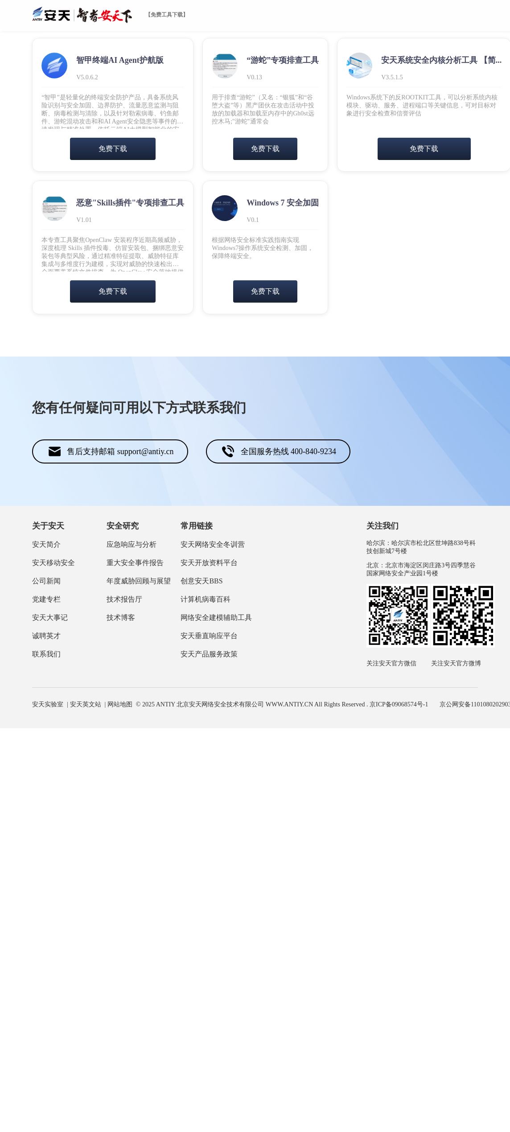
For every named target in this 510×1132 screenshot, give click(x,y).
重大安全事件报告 (135, 562)
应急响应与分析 (131, 544)
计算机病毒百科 (205, 599)
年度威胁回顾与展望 (139, 581)
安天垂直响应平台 (209, 636)
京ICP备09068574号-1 (399, 704)
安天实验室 (47, 704)
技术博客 (121, 617)
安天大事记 (50, 617)
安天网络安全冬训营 (213, 544)
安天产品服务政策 (209, 654)
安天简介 (46, 544)
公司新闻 (46, 581)
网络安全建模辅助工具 (216, 617)
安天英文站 (85, 704)
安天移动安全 (53, 562)
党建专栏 (46, 599)
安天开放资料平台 (209, 562)
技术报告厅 (124, 599)
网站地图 (119, 704)
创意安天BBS (201, 581)
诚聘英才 (46, 636)
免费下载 (113, 148)
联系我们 (46, 654)
